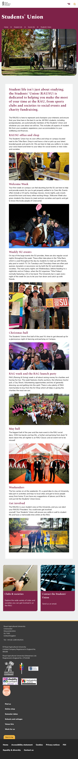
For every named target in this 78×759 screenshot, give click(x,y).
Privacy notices (53, 745)
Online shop (10, 709)
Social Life (31, 27)
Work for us (10, 729)
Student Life (18, 27)
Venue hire (9, 724)
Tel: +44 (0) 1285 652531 (14, 640)
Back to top (9, 737)
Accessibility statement (22, 745)
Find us (8, 704)
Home (6, 27)
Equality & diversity (12, 750)
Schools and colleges (13, 719)
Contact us (29, 750)
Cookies (39, 745)
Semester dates (11, 714)
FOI (64, 745)
